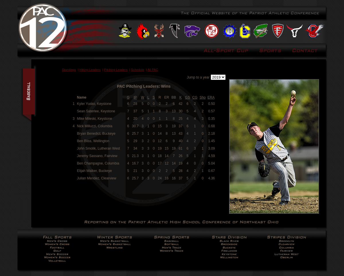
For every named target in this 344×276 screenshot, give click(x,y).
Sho (203, 97)
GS (187, 97)
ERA (211, 97)
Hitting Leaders (90, 69)
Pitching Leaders (116, 69)
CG (195, 97)
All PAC (152, 69)
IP (135, 97)
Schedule (137, 69)
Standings (69, 69)
